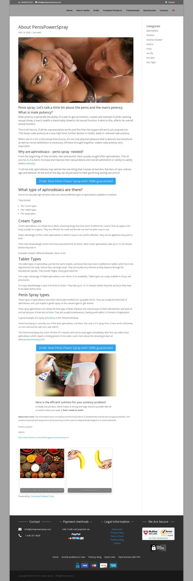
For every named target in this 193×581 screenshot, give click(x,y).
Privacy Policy (117, 532)
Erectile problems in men (73, 557)
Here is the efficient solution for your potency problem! (71, 402)
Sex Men (37, 32)
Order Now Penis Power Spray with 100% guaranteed (76, 181)
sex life (149, 53)
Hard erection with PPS (129, 557)
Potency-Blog (117, 539)
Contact (164, 10)
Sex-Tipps (151, 62)
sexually (30, 163)
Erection (150, 35)
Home (69, 10)
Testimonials (132, 10)
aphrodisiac (50, 317)
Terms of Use (117, 536)
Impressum (117, 529)
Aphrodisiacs (152, 30)
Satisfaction (149, 10)
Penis (149, 48)
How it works (83, 10)
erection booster (154, 39)
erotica (149, 44)
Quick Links (109, 557)
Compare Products (112, 10)
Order (96, 10)
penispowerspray (32, 339)
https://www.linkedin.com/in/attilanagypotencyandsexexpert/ (43, 437)
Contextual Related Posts (42, 496)
